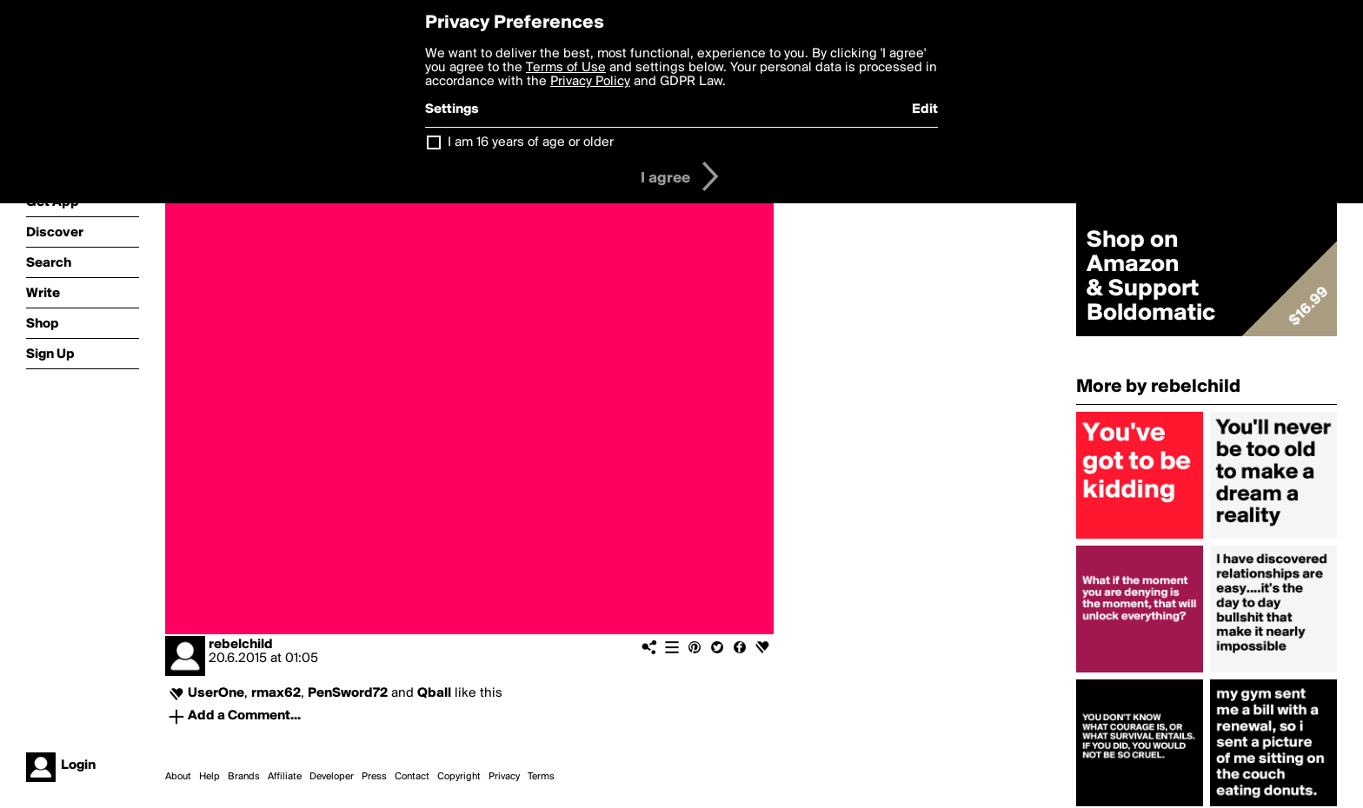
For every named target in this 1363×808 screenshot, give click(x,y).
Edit (925, 109)
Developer (331, 777)
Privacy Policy (590, 82)
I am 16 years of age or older (531, 142)
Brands (244, 777)
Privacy (504, 777)
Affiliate (285, 777)
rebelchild (241, 645)
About (178, 777)
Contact (412, 777)
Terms (541, 777)
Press (374, 777)
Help (209, 777)
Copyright (459, 777)
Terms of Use (566, 68)
